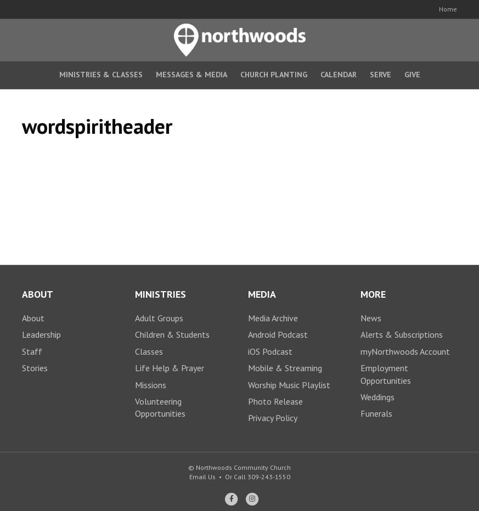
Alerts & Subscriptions (401, 334)
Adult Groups (159, 318)
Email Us (202, 477)
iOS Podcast (270, 351)
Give (412, 75)
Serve (380, 75)
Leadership (41, 334)
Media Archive (273, 318)
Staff (32, 351)
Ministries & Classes (101, 75)
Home (448, 9)
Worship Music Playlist (289, 384)
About (33, 318)
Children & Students (172, 334)
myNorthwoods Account (405, 351)
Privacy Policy (272, 417)
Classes (149, 351)
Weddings (377, 396)
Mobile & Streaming (285, 367)
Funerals (376, 413)
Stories (35, 367)
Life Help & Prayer (169, 367)
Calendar (338, 75)
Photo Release (275, 401)
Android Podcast (278, 334)
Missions (150, 384)
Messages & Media (191, 75)
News (370, 318)
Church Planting (273, 75)
